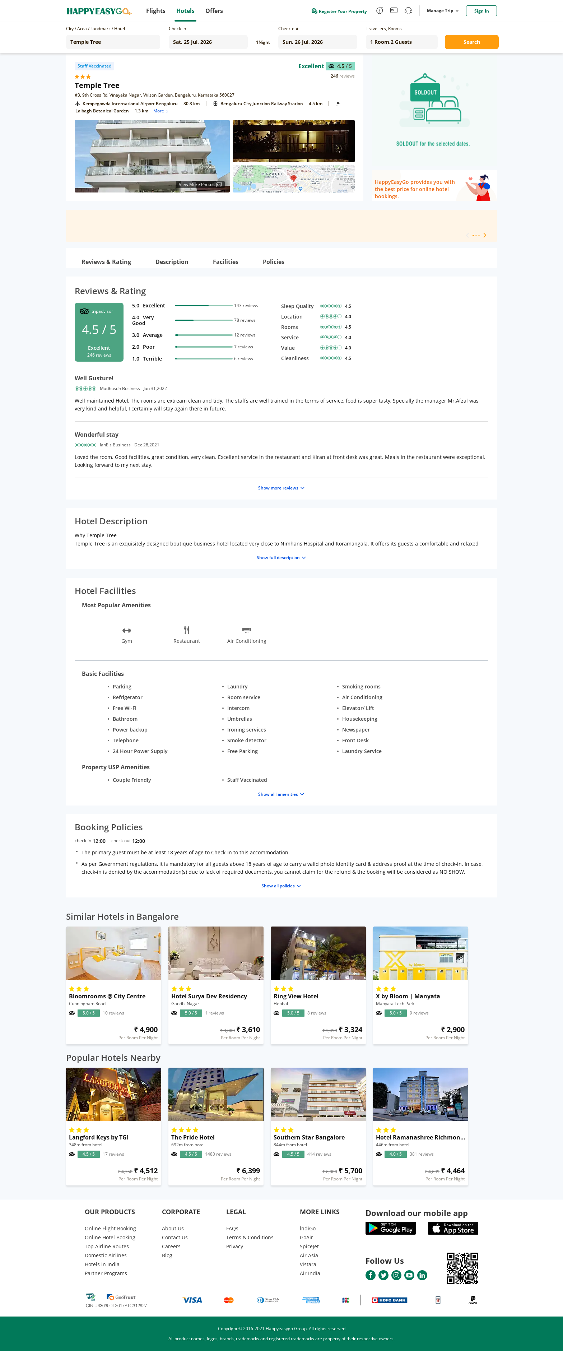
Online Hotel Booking (110, 1237)
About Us (173, 1228)
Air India (310, 1273)
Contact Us (175, 1237)
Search (472, 41)
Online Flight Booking (110, 1228)
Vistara (308, 1264)
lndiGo (308, 1228)
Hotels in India (102, 1264)
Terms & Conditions (250, 1237)
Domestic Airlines (106, 1255)
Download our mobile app (417, 1212)
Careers (171, 1246)
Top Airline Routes (107, 1246)
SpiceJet (309, 1246)
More (161, 111)
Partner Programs (106, 1273)
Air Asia (309, 1255)
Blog (167, 1255)
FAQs (232, 1228)
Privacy (234, 1246)
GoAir (306, 1237)
